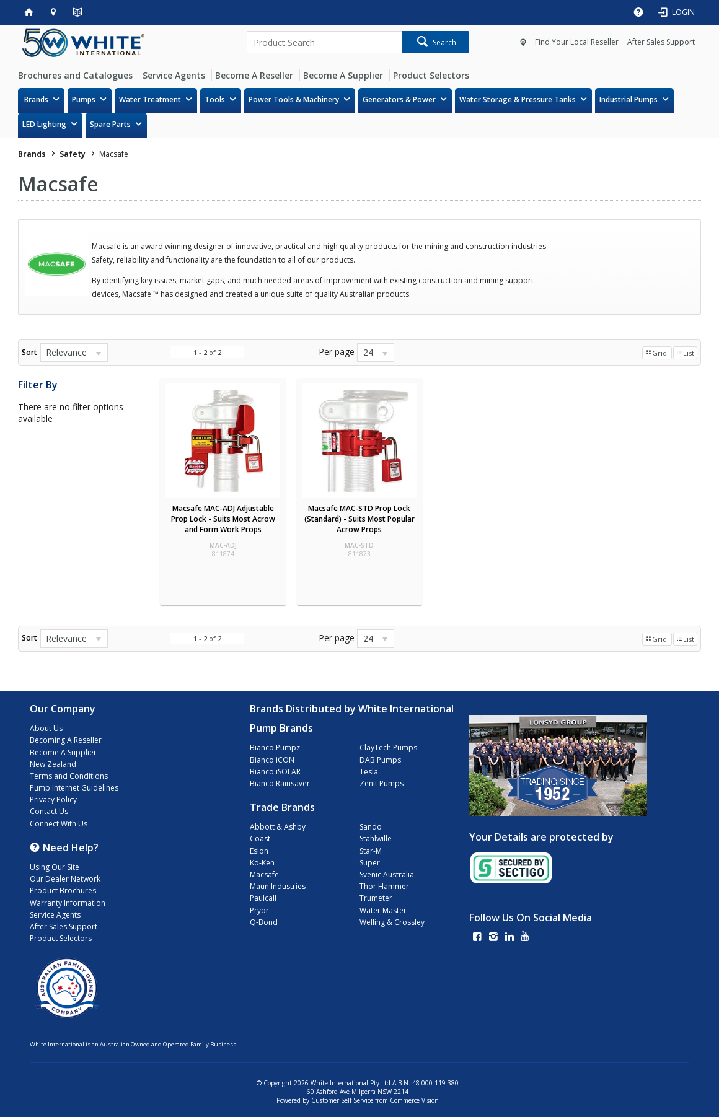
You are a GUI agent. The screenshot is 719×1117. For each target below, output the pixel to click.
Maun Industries (278, 886)
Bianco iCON (272, 760)
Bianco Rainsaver (280, 783)
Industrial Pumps (628, 99)
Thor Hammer (384, 886)
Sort (29, 352)
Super (370, 862)
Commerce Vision (414, 1100)
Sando (371, 826)
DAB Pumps (380, 760)
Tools (215, 99)
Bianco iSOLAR (275, 771)
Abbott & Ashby (278, 826)
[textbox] (324, 42)
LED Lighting (44, 124)
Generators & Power (399, 99)
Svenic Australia (387, 874)
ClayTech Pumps (388, 747)
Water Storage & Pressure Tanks (517, 99)
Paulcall (263, 898)
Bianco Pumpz (275, 747)
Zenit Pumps (382, 783)
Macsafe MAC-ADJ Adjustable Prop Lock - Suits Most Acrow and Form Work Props (223, 519)
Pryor (259, 910)
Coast (260, 838)
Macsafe (264, 874)
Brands (36, 99)
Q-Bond (264, 922)
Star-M (371, 851)
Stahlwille (376, 838)
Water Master (383, 910)
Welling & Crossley (392, 922)
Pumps (83, 99)
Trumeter (376, 898)
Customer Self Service (342, 1100)
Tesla (369, 771)
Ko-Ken (262, 862)
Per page (337, 351)
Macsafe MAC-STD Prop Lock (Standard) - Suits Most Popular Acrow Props (359, 519)
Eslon (259, 851)
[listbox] (74, 352)
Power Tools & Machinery (294, 99)
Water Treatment (150, 99)
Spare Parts (110, 124)
